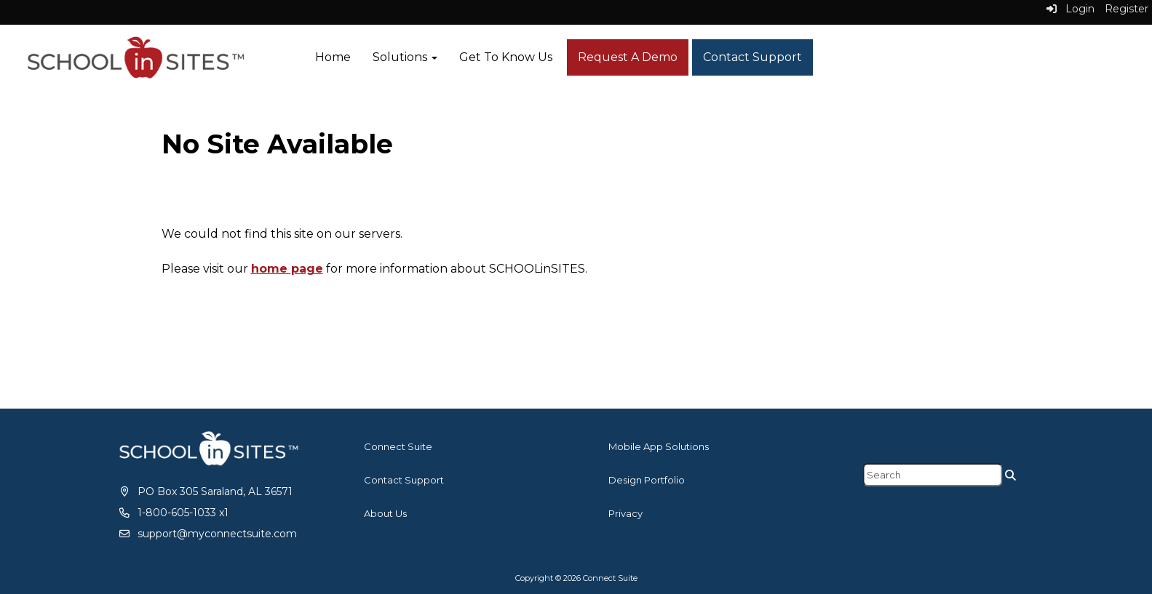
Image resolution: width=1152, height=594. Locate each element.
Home (333, 57)
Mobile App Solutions (658, 446)
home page (287, 269)
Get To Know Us (505, 57)
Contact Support (752, 57)
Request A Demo (628, 57)
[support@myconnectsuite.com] (207, 533)
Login (1070, 8)
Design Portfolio (646, 480)
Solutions (405, 57)
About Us (385, 513)
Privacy (625, 513)
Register (1126, 8)
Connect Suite (398, 446)
